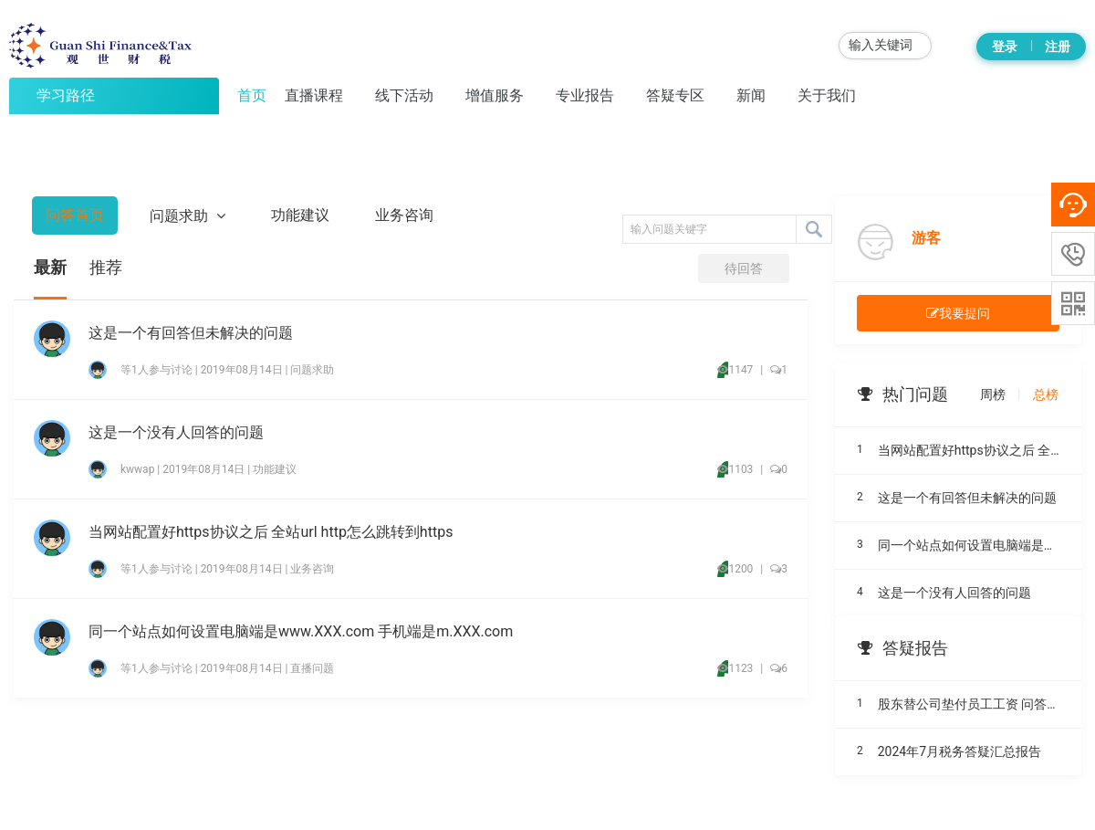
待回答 (744, 268)
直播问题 (312, 668)
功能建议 (300, 215)
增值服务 (494, 95)
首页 (251, 95)
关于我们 (827, 95)
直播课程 (314, 95)
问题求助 (187, 215)
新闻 (751, 95)
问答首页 (75, 215)
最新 (50, 267)
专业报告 (585, 95)
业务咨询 (404, 215)
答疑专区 (675, 95)
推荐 (105, 267)
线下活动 (404, 95)
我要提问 (958, 313)
